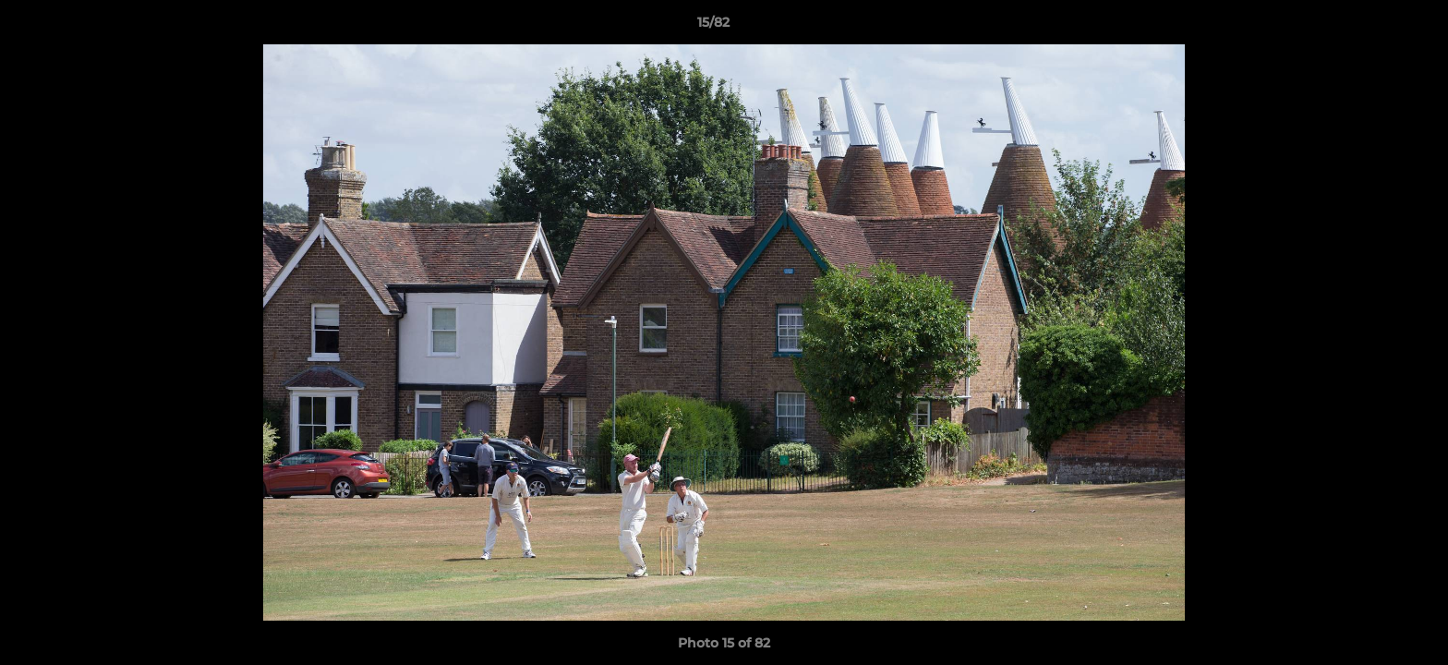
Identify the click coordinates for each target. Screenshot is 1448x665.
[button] (1370, 26)
